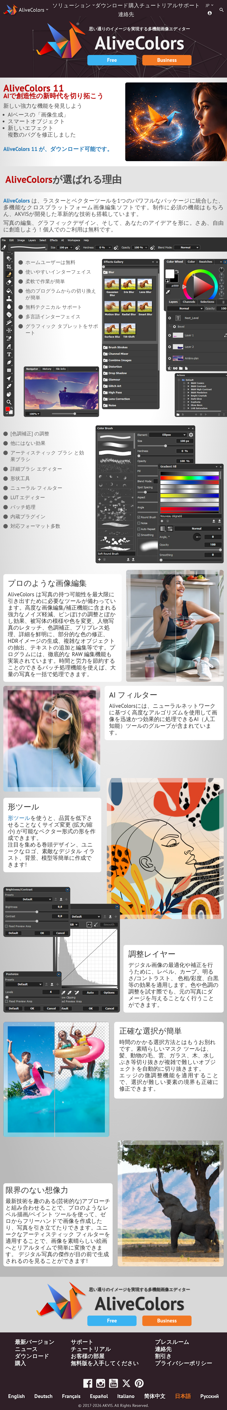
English (16, 1396)
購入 (134, 5)
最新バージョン (35, 1341)
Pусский (209, 1396)
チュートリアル (158, 5)
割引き (163, 1356)
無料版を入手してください (105, 1363)
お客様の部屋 (87, 1356)
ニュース (26, 1349)
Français (71, 1396)
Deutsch (43, 1396)
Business (167, 60)
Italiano (126, 1396)
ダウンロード (111, 5)
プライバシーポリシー (183, 1363)
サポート (189, 5)
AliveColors (31, 10)
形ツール (19, 817)
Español (99, 1396)
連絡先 (126, 14)
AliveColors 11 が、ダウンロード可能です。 (58, 149)
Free (112, 60)
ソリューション (71, 5)
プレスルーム (172, 1341)
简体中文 (154, 1396)
